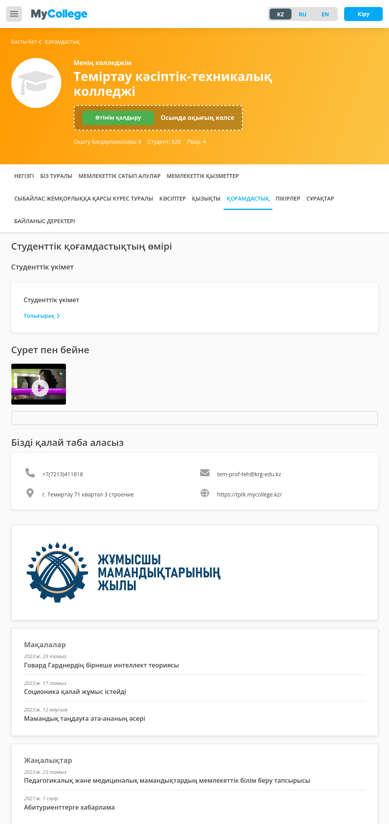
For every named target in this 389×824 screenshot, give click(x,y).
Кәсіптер (172, 198)
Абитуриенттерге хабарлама (69, 807)
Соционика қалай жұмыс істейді (75, 691)
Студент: (164, 141)
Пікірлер (287, 198)
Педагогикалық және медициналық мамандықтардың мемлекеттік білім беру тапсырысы (167, 780)
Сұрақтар (320, 198)
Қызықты (206, 198)
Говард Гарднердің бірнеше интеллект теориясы (101, 665)
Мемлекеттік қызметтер (203, 176)
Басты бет (24, 41)
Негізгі (24, 176)
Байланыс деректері (44, 221)
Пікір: (196, 141)
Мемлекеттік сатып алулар (120, 176)
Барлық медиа (194, 418)
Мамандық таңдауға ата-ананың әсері (84, 718)
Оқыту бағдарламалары (108, 141)
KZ (280, 14)
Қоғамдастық (248, 198)
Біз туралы (56, 176)
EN (325, 14)
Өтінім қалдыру (118, 117)
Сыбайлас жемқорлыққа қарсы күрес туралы (83, 198)
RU (303, 14)
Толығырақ (42, 315)
